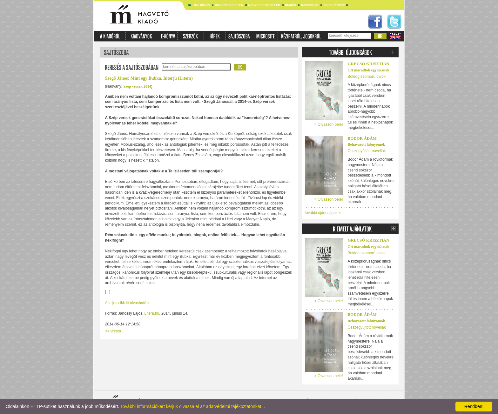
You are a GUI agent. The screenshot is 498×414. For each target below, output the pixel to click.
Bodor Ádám (362, 138)
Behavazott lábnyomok (366, 144)
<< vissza (113, 331)
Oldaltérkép (334, 5)
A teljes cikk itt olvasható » (127, 303)
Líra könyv (201, 5)
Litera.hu (152, 313)
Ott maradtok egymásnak (368, 70)
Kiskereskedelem (229, 5)
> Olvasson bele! (328, 124)
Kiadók (291, 5)
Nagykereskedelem (264, 5)
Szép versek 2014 (137, 86)
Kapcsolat (310, 5)
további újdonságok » (323, 212)
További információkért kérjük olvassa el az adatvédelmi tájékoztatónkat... (192, 406)
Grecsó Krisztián (368, 63)
